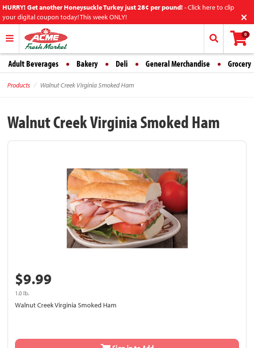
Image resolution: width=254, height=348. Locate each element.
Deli (122, 63)
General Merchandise (178, 63)
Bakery (87, 63)
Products (18, 85)
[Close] (244, 16)
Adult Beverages (33, 63)
